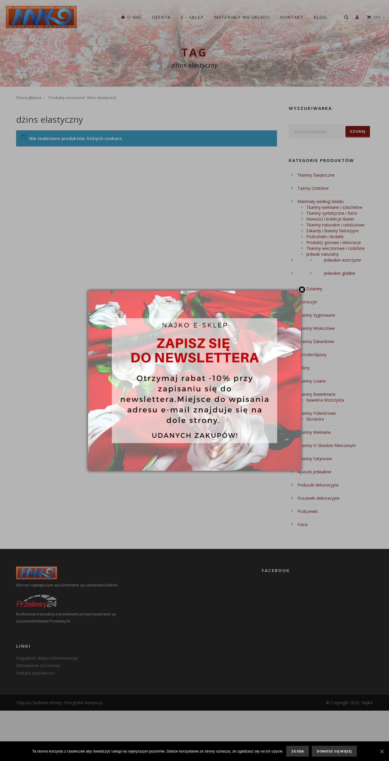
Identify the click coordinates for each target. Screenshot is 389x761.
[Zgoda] (382, 751)
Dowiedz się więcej (334, 751)
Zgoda (297, 751)
